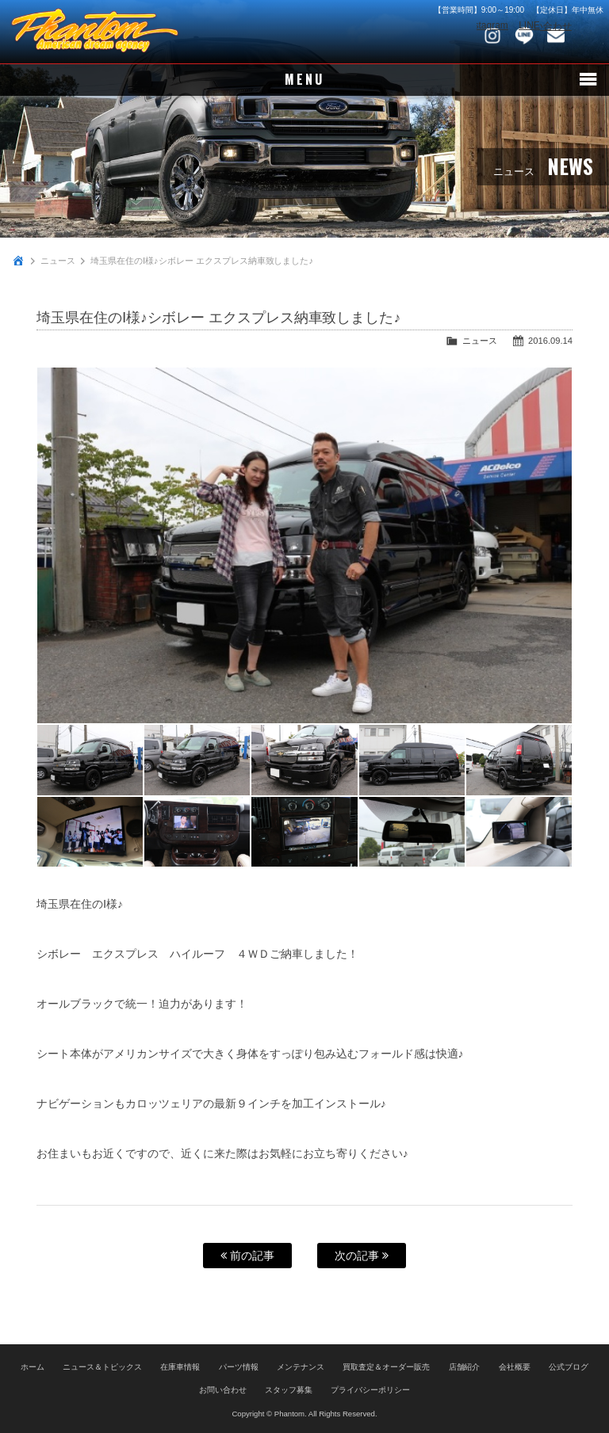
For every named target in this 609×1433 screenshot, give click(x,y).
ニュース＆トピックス (102, 1366)
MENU (305, 80)
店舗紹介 (465, 1366)
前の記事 (247, 1255)
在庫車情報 (180, 1366)
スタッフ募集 (288, 1389)
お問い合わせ (556, 35)
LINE (524, 35)
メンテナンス (300, 1366)
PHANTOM (95, 31)
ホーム (32, 1366)
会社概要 (514, 1366)
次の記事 (362, 1255)
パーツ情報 (239, 1366)
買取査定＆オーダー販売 (386, 1366)
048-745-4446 (587, 35)
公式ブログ (568, 1366)
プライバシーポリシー (370, 1389)
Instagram (492, 35)
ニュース (57, 260)
